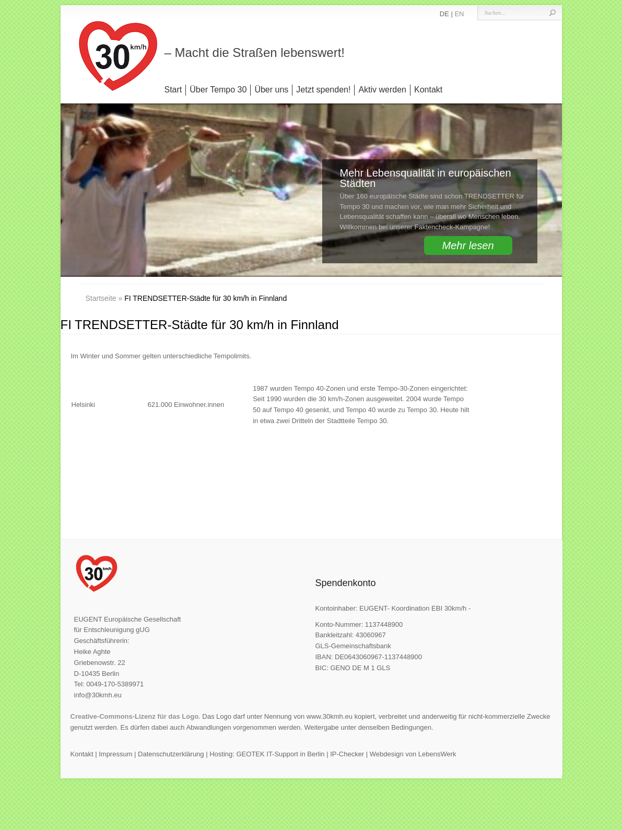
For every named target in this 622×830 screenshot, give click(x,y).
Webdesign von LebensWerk (413, 754)
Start (173, 89)
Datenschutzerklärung (171, 754)
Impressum (115, 754)
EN (459, 14)
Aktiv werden (382, 89)
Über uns (271, 89)
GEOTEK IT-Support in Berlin (280, 754)
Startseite (101, 298)
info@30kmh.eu (98, 695)
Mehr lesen (468, 245)
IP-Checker (347, 754)
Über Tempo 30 (218, 89)
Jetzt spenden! (323, 89)
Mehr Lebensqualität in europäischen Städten (425, 178)
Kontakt (428, 89)
